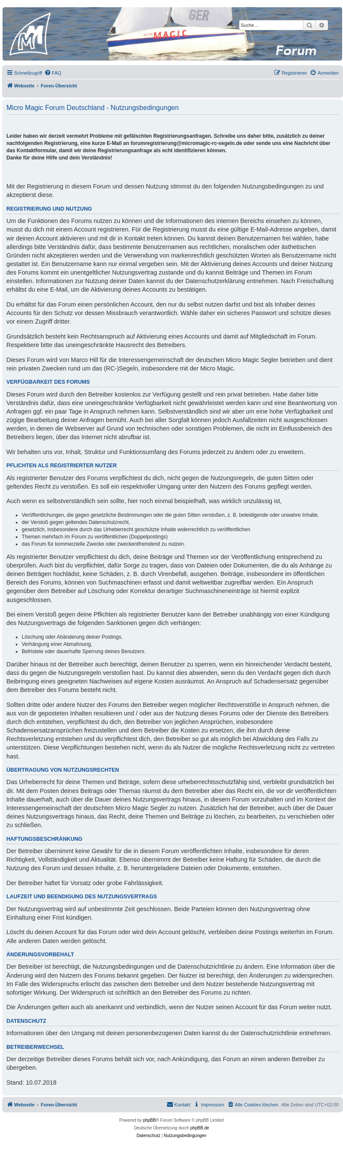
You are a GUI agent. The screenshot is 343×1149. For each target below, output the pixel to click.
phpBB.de (199, 1128)
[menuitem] (52, 73)
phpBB (149, 1120)
